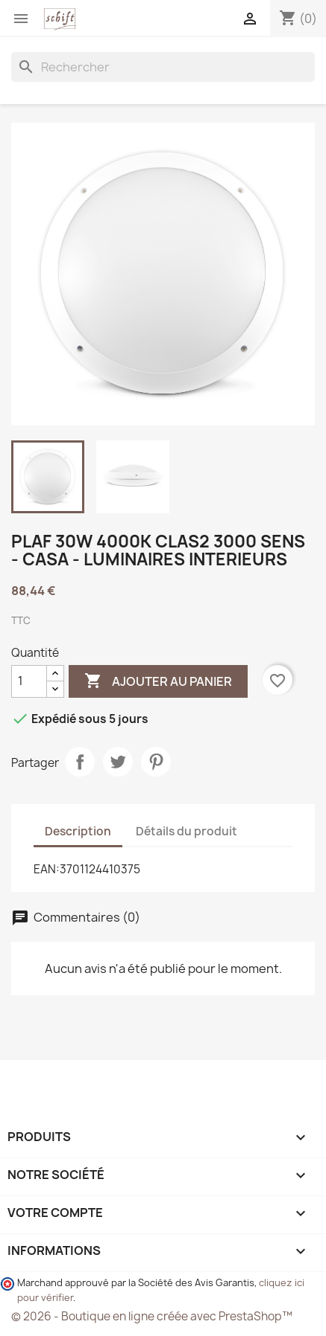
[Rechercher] (163, 67)
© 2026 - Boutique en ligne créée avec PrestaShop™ (151, 1316)
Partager (80, 762)
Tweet (118, 762)
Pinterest (156, 762)
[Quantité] (29, 681)
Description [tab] (78, 831)
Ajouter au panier (158, 681)
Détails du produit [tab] (186, 831)
